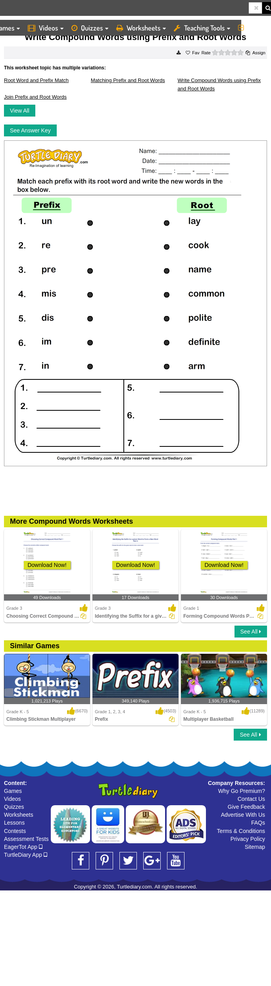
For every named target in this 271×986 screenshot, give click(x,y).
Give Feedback (246, 807)
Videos (45, 27)
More (252, 27)
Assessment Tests (26, 839)
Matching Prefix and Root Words (128, 80)
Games (13, 791)
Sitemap (255, 847)
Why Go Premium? (241, 791)
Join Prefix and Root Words (35, 97)
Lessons (14, 822)
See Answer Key (30, 130)
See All (250, 631)
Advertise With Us (243, 815)
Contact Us (251, 799)
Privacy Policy (248, 839)
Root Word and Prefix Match (36, 80)
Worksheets (141, 27)
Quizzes (89, 27)
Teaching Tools (202, 27)
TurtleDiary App (25, 855)
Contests (15, 831)
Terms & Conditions (241, 831)
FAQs (258, 822)
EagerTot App (23, 847)
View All (19, 110)
